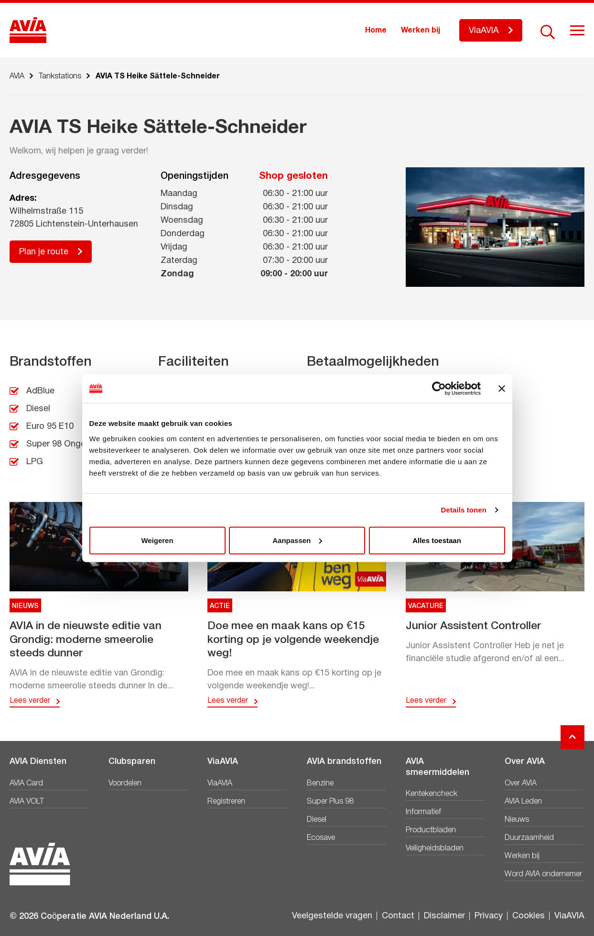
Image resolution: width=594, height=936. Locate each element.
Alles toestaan (436, 540)
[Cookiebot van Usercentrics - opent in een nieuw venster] (439, 388)
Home (376, 30)
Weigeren (157, 540)
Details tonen (463, 510)
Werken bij (420, 30)
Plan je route (43, 252)
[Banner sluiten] (501, 388)
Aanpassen (297, 540)
